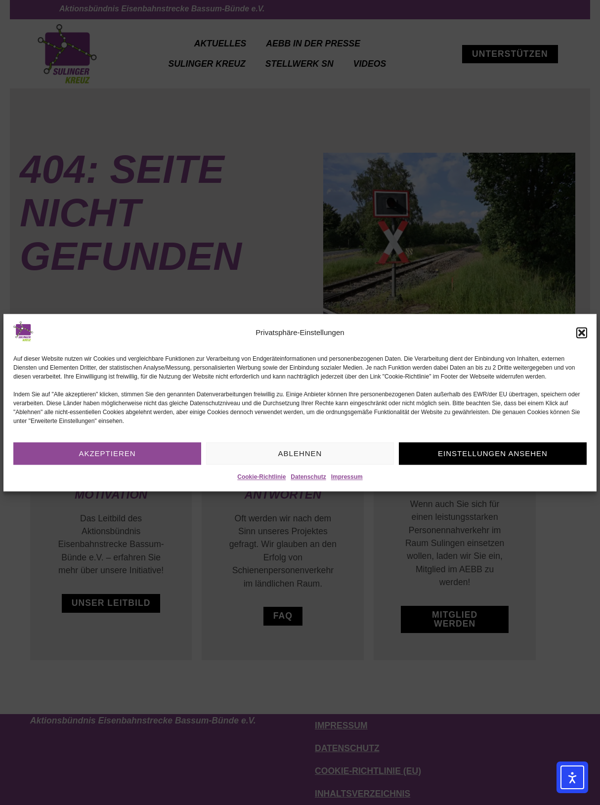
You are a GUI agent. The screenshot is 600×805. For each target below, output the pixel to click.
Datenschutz (308, 477)
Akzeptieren (107, 453)
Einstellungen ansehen (493, 453)
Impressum (347, 477)
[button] (582, 333)
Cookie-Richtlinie (261, 477)
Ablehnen (300, 453)
